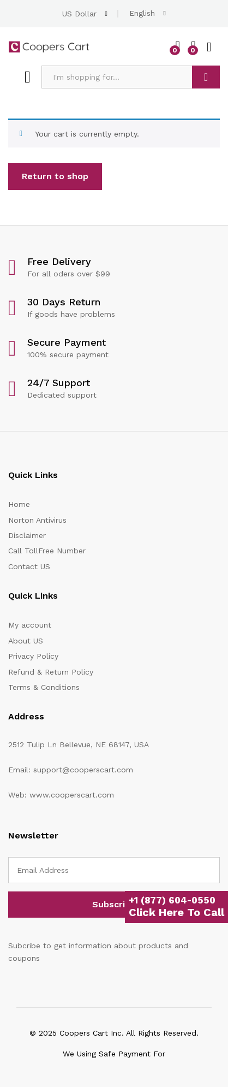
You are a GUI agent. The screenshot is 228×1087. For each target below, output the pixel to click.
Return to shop (55, 176)
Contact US (29, 566)
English (142, 13)
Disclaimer (27, 535)
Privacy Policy (33, 656)
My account (29, 625)
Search (206, 77)
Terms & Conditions (44, 687)
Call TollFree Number (47, 550)
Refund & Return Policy (50, 671)
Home (19, 504)
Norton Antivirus (37, 520)
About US (25, 640)
